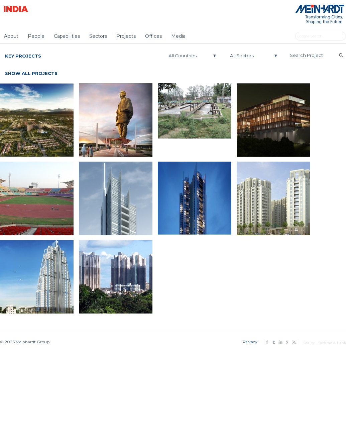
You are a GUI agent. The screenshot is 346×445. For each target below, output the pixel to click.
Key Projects (23, 56)
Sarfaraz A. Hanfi (332, 343)
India (15, 9)
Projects (126, 36)
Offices (153, 36)
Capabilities (67, 36)
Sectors (98, 36)
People (36, 36)
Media (178, 36)
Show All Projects (31, 73)
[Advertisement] (173, 393)
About (11, 36)
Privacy (250, 341)
